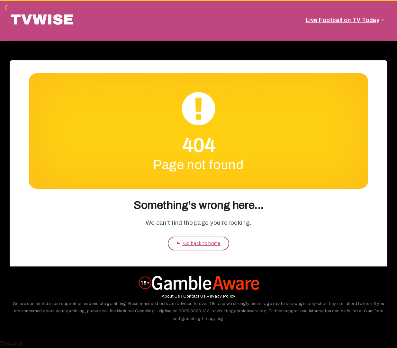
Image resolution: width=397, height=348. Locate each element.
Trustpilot (11, 343)
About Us (171, 296)
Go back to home (198, 243)
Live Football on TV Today (343, 20)
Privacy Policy (221, 296)
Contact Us (194, 296)
